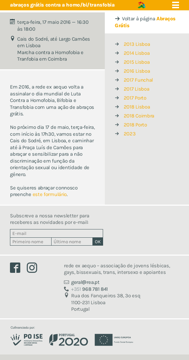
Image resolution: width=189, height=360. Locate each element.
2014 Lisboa (137, 53)
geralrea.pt (85, 282)
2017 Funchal (138, 80)
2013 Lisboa (137, 44)
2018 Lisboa (137, 107)
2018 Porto (135, 125)
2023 (130, 134)
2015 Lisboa (137, 62)
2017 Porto (135, 98)
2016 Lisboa (137, 71)
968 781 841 (89, 289)
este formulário (50, 194)
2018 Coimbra (139, 116)
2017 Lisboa (136, 89)
